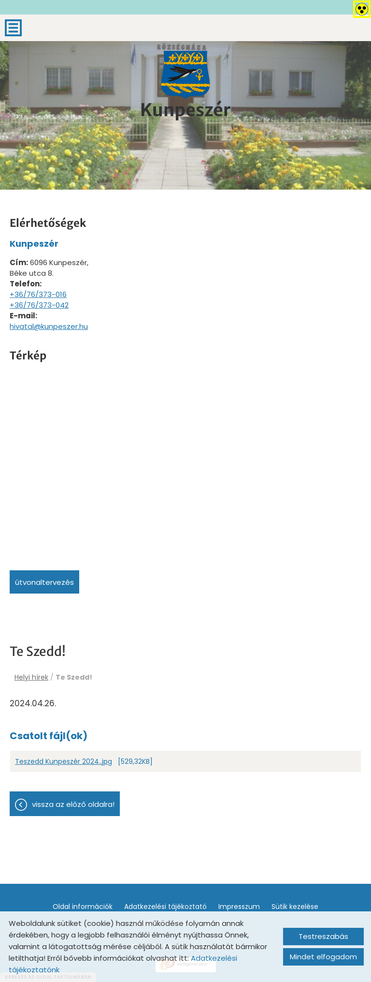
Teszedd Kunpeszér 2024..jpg (63, 761)
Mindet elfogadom (323, 957)
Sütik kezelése (294, 906)
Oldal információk (83, 906)
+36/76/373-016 (38, 294)
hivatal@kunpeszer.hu (49, 326)
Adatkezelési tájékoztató (165, 906)
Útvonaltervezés (44, 582)
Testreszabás (323, 936)
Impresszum (239, 906)
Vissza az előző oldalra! (73, 804)
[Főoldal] (185, 75)
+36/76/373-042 (39, 305)
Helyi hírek (31, 677)
